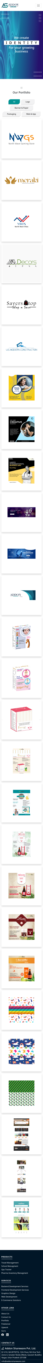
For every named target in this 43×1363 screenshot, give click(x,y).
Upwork (4, 1327)
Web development (9, 1296)
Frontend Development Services (15, 1290)
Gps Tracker (6, 1269)
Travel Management (10, 1262)
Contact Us (6, 1317)
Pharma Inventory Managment (14, 1273)
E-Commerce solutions (11, 1300)
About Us (5, 1313)
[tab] (14, 101)
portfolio (5, 1320)
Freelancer (5, 1324)
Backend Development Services (14, 1286)
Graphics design (8, 1293)
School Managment (9, 1266)
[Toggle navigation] (38, 5)
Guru (3, 1331)
